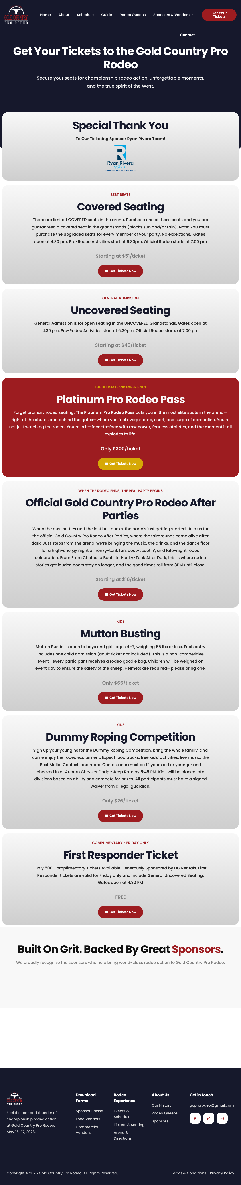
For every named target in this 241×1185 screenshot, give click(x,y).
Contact (187, 35)
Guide (106, 15)
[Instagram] (222, 1118)
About (63, 15)
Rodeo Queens (132, 15)
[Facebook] (195, 1118)
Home (45, 15)
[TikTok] (208, 1118)
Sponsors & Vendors (173, 15)
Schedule (85, 15)
